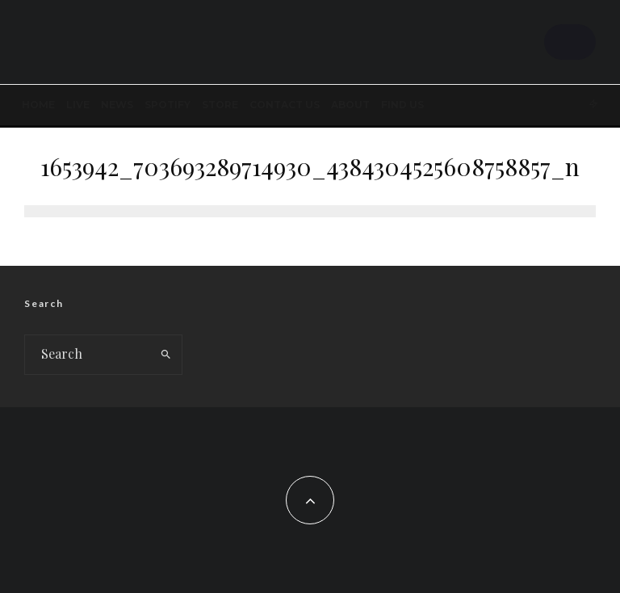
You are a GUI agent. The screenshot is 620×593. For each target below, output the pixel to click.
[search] (166, 354)
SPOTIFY (168, 105)
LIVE (78, 105)
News (117, 105)
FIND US (402, 105)
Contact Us (284, 105)
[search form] (87, 354)
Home (38, 105)
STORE (220, 105)
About (350, 105)
